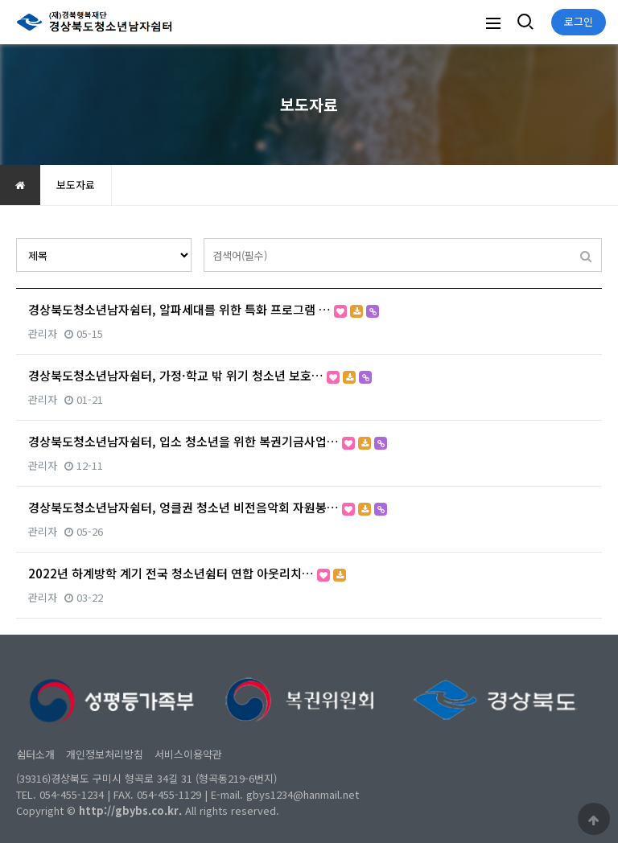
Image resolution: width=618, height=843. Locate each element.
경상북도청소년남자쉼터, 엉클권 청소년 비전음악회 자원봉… (207, 507)
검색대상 (16, 238)
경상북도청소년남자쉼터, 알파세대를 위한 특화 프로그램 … (203, 309)
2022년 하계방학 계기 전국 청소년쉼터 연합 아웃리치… (187, 573)
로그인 (578, 21)
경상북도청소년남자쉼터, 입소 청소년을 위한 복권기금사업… (207, 441)
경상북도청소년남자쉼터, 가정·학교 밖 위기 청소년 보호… (200, 375)
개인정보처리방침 (104, 754)
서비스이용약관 (188, 754)
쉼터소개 (35, 754)
